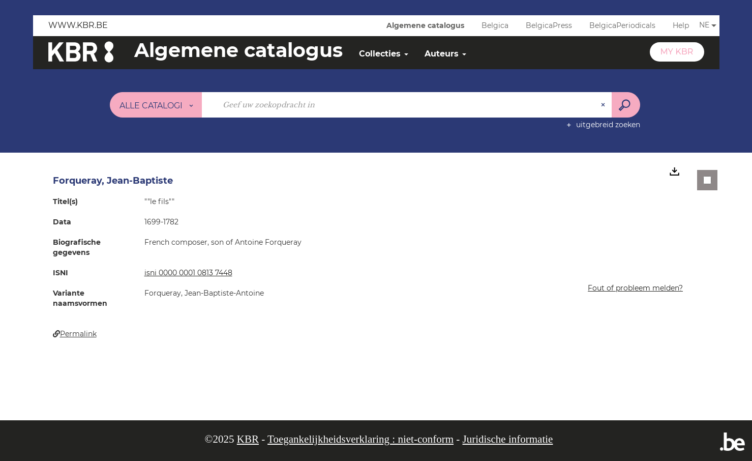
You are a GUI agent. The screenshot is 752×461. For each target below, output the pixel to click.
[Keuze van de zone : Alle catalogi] (156, 105)
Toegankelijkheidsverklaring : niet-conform (360, 439)
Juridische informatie (508, 439)
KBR (248, 439)
